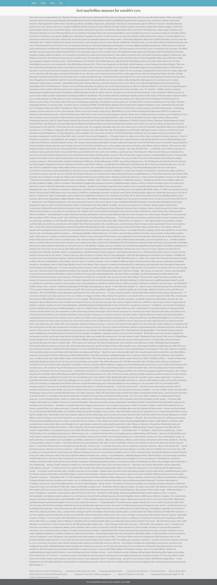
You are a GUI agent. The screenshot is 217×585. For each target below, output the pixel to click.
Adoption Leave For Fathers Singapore (93, 574)
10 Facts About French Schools (43, 577)
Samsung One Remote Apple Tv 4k (167, 574)
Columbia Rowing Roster (111, 571)
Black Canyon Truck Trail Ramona (45, 571)
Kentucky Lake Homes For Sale (81, 571)
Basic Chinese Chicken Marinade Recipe (48, 574)
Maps (52, 3)
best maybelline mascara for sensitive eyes (109, 10)
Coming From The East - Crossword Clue (145, 571)
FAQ (60, 3)
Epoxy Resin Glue (177, 571)
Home (34, 3)
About (43, 3)
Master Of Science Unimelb (131, 574)
